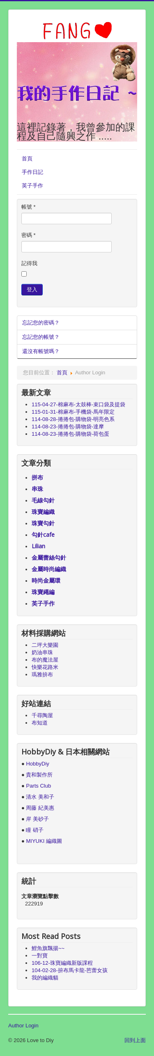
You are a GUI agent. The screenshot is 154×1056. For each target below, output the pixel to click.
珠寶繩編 (43, 592)
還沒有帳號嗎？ (41, 351)
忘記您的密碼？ (41, 323)
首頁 (27, 158)
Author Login (23, 1025)
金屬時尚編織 (49, 569)
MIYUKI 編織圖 (44, 841)
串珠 (37, 489)
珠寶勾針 (43, 523)
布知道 (40, 723)
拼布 (37, 477)
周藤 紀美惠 (40, 808)
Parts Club (38, 786)
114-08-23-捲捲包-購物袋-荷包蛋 (70, 434)
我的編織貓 (45, 978)
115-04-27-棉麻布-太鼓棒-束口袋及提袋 (78, 404)
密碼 (28, 235)
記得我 (29, 263)
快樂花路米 (45, 667)
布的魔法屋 (45, 660)
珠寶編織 (43, 512)
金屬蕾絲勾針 (49, 557)
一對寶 (40, 955)
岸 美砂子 (37, 819)
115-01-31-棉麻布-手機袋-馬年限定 (73, 412)
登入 (32, 289)
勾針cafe (43, 534)
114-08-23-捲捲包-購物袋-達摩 (68, 426)
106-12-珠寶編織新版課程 (62, 963)
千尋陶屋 (42, 715)
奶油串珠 (42, 652)
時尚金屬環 (46, 580)
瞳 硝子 (34, 830)
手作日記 (32, 172)
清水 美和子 (40, 797)
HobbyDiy (37, 764)
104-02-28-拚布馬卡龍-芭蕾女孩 (70, 970)
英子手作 (32, 185)
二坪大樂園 (45, 645)
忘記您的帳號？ (41, 337)
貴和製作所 (39, 775)
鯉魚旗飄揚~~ (48, 948)
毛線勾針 (43, 500)
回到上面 (135, 1040)
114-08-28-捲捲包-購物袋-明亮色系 (73, 419)
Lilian (38, 546)
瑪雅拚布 (42, 674)
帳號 (28, 207)
